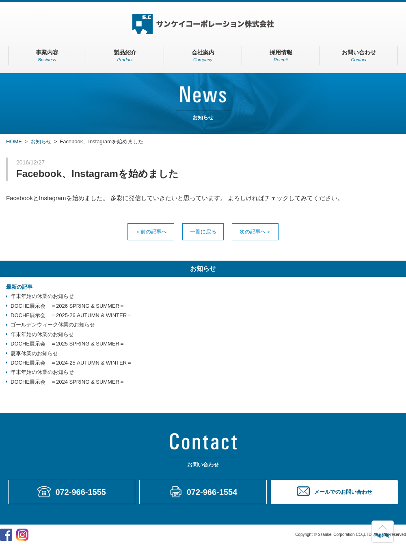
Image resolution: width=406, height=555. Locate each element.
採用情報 (280, 55)
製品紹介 (125, 55)
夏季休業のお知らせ (34, 353)
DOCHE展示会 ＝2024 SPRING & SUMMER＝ (68, 382)
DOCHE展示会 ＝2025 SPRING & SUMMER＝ (68, 344)
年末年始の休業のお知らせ (42, 297)
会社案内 (202, 55)
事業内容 (47, 55)
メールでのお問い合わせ (343, 492)
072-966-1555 (80, 492)
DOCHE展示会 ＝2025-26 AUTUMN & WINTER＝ (71, 316)
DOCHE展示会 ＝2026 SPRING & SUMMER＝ (68, 306)
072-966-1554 (212, 492)
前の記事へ (151, 232)
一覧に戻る (203, 232)
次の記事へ (255, 232)
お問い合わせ (358, 55)
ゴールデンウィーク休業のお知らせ (53, 325)
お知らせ (41, 141)
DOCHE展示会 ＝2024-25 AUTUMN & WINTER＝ (71, 363)
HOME (14, 141)
